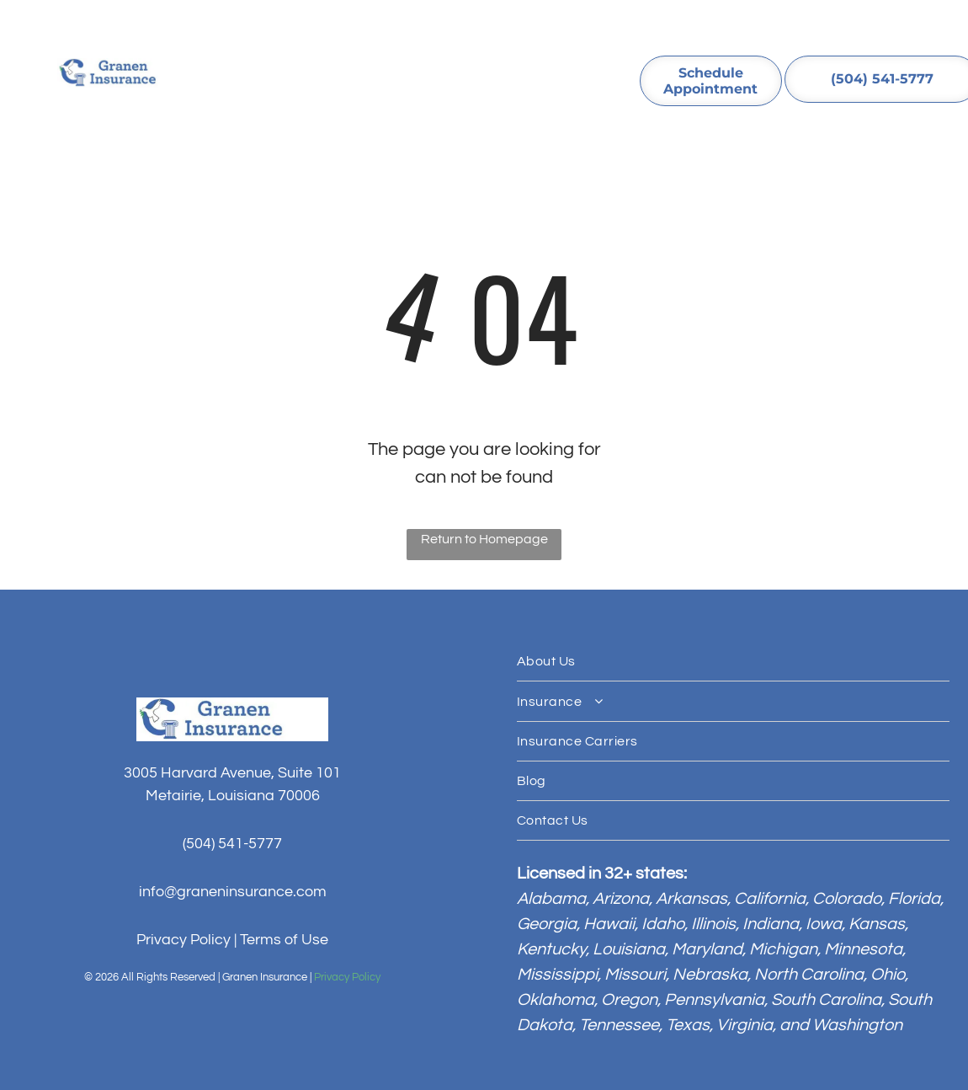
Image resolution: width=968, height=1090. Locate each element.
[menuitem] (275, 70)
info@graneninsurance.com (233, 892)
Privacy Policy (183, 940)
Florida (914, 898)
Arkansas (691, 898)
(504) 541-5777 (232, 844)
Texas (688, 1025)
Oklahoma (555, 999)
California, (771, 898)
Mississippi (557, 974)
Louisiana (629, 949)
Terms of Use (284, 940)
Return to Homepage (484, 539)
